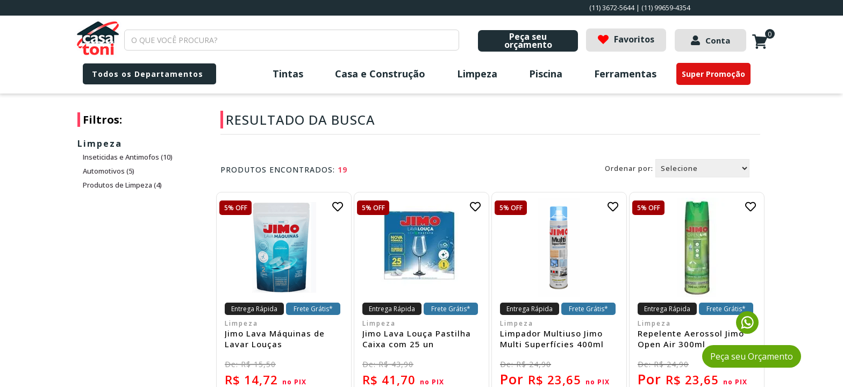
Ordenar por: (629, 168)
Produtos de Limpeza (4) (122, 185)
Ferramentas (625, 73)
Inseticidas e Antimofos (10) (128, 157)
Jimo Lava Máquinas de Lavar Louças (275, 338)
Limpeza (477, 73)
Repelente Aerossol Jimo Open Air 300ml (691, 338)
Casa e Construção (380, 73)
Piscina (545, 73)
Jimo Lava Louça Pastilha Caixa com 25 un (416, 338)
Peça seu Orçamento (751, 356)
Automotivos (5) (108, 171)
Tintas (288, 73)
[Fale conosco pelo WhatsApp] (747, 330)
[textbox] (291, 40)
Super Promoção (713, 74)
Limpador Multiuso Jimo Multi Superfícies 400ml (552, 338)
